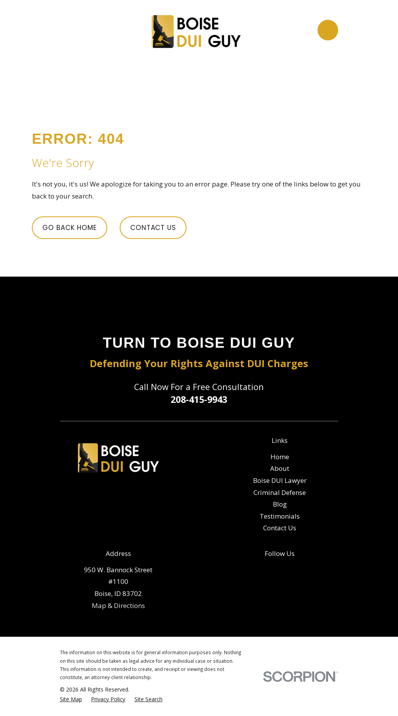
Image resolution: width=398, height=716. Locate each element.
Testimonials (280, 516)
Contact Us (153, 227)
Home (280, 456)
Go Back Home (69, 227)
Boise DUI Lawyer (280, 480)
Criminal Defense (279, 492)
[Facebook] (272, 568)
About (279, 468)
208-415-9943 (199, 399)
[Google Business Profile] (287, 568)
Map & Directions (118, 605)
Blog (280, 504)
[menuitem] (71, 699)
